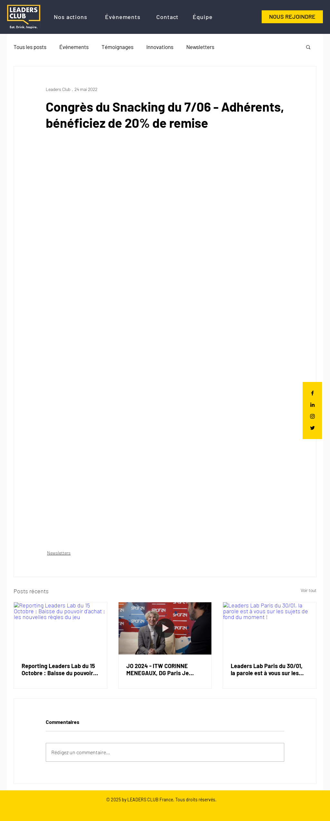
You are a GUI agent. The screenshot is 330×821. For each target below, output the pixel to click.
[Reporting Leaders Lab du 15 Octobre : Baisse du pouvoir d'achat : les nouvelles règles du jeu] (60, 628)
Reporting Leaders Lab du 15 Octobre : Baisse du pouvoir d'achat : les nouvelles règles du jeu (59, 669)
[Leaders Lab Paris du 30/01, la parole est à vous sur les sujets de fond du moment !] (269, 628)
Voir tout (308, 590)
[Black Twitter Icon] (312, 428)
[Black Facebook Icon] (312, 393)
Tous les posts (30, 47)
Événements (74, 47)
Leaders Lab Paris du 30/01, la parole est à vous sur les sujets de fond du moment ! (267, 669)
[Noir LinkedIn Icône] (312, 405)
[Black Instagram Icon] (312, 416)
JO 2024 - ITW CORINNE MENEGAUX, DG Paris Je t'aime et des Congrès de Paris (158, 669)
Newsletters (200, 47)
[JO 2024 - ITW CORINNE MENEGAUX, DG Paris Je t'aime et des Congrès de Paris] (165, 628)
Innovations (159, 47)
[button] (308, 46)
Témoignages (117, 47)
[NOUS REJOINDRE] (292, 16)
